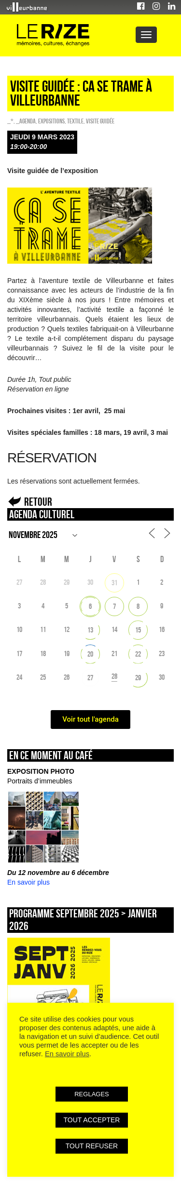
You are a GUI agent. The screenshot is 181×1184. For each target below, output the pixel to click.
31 (114, 583)
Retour (38, 501)
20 (90, 654)
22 (138, 654)
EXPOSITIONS (51, 121)
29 (138, 677)
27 (90, 677)
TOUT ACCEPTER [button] (92, 1120)
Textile (75, 121)
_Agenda (26, 121)
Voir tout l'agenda (90, 719)
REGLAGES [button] (91, 1094)
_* (10, 121)
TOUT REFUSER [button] (92, 1146)
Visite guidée (100, 121)
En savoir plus (28, 882)
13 (90, 630)
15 (138, 630)
